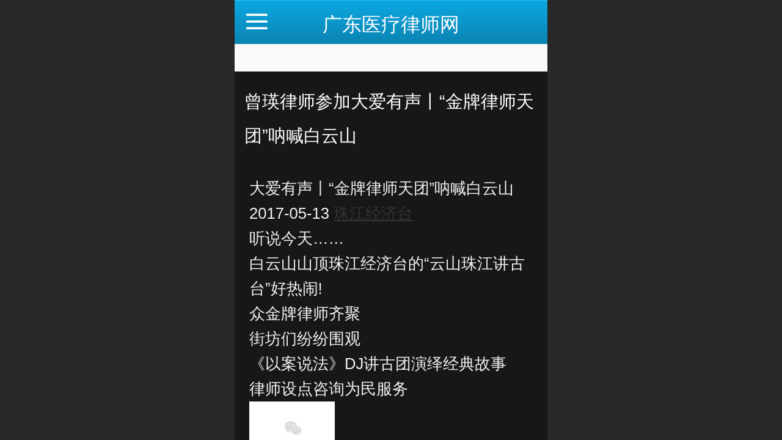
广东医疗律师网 (391, 24)
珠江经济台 (373, 213)
